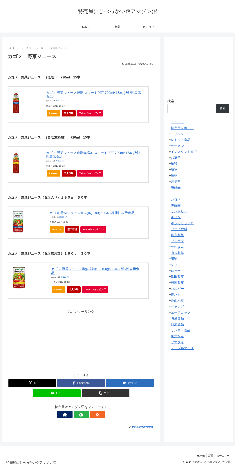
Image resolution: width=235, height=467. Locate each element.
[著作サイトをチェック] (72, 414)
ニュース (177, 122)
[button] (105, 393)
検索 (170, 101)
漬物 (174, 169)
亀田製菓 (177, 277)
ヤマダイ (177, 342)
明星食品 (177, 318)
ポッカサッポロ (182, 223)
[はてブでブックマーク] (130, 383)
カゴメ (176, 199)
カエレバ (60, 101)
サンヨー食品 (181, 330)
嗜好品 (176, 187)
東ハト (176, 295)
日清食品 (177, 324)
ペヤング (177, 306)
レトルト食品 (181, 140)
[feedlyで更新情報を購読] (81, 414)
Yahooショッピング (91, 114)
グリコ (176, 265)
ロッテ (176, 271)
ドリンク (177, 134)
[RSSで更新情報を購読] (89, 414)
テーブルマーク (182, 348)
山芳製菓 (177, 253)
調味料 (176, 181)
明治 (174, 259)
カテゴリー (222, 455)
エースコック (181, 312)
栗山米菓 (177, 300)
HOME (200, 455)
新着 (210, 455)
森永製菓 (177, 235)
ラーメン (177, 146)
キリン (176, 217)
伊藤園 (176, 205)
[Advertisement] (81, 340)
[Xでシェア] (32, 383)
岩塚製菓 (177, 283)
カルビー (177, 288)
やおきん (177, 247)
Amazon (53, 113)
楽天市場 (68, 113)
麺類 (174, 164)
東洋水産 (177, 336)
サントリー (179, 211)
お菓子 (176, 158)
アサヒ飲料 (179, 229)
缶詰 (174, 175)
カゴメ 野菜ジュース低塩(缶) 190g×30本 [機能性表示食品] (92, 213)
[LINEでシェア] (57, 393)
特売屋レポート (182, 128)
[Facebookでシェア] (81, 383)
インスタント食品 (184, 152)
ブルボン (177, 241)
